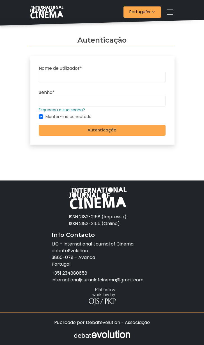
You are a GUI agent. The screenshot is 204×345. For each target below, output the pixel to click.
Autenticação (102, 130)
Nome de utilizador (60, 68)
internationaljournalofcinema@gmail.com (97, 280)
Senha (47, 92)
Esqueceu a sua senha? (62, 110)
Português (145, 12)
